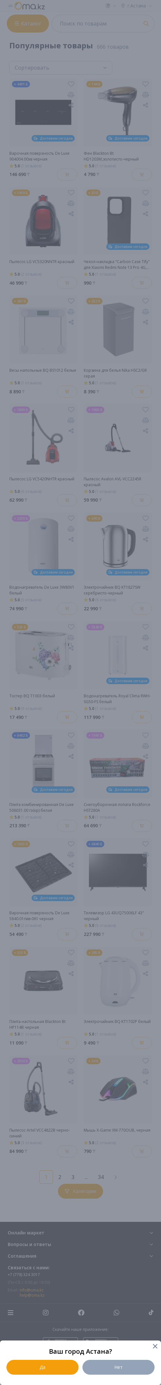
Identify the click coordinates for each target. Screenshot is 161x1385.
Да (42, 1367)
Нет (118, 1367)
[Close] (155, 1347)
